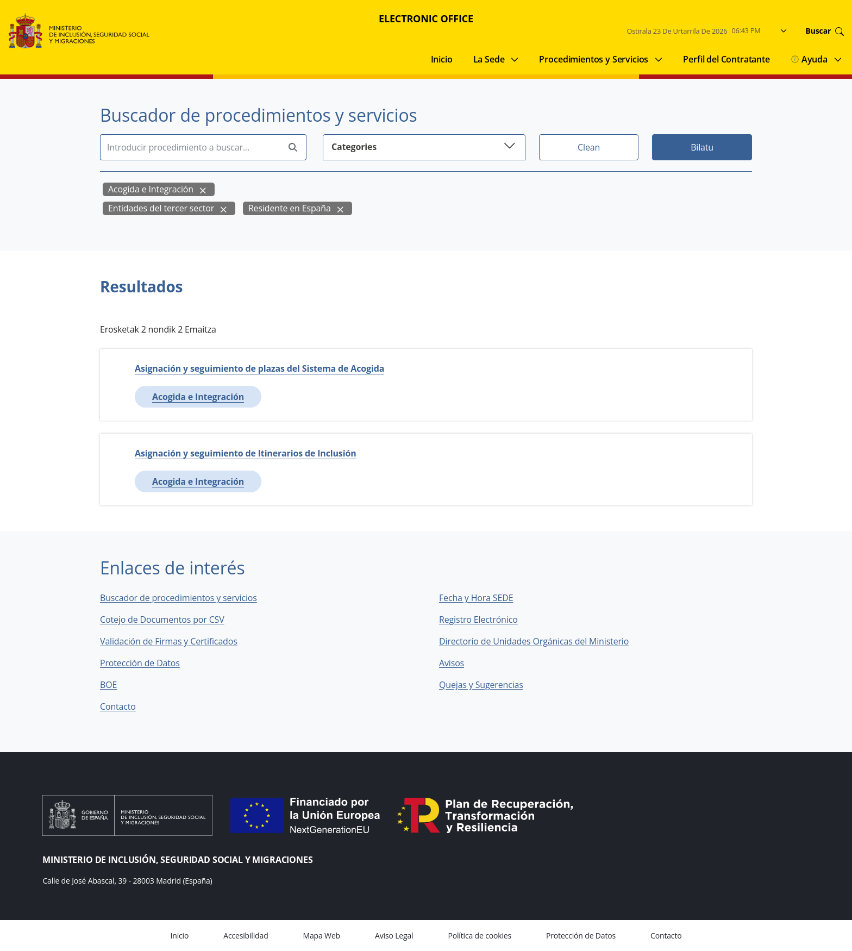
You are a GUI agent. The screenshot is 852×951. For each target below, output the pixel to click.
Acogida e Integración (150, 189)
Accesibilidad (245, 935)
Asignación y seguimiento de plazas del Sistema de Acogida (259, 368)
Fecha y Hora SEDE (476, 598)
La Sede (489, 59)
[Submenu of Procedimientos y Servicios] (659, 59)
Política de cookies (479, 935)
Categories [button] (423, 146)
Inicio (442, 59)
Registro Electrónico (478, 619)
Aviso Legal (394, 935)
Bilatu (702, 147)
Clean (589, 147)
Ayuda (809, 59)
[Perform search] (293, 147)
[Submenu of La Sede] (515, 59)
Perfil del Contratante (726, 59)
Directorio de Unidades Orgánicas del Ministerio (534, 641)
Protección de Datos (140, 663)
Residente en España (289, 208)
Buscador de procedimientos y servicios (178, 598)
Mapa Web (321, 935)
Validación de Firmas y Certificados (176, 641)
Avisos (451, 663)
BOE (116, 684)
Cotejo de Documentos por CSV (170, 619)
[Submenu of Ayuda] (838, 59)
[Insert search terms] (190, 147)
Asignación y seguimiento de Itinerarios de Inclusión (245, 453)
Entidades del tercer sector (161, 208)
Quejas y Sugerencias (481, 685)
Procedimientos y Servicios (593, 59)
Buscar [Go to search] (825, 30)
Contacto (125, 706)
